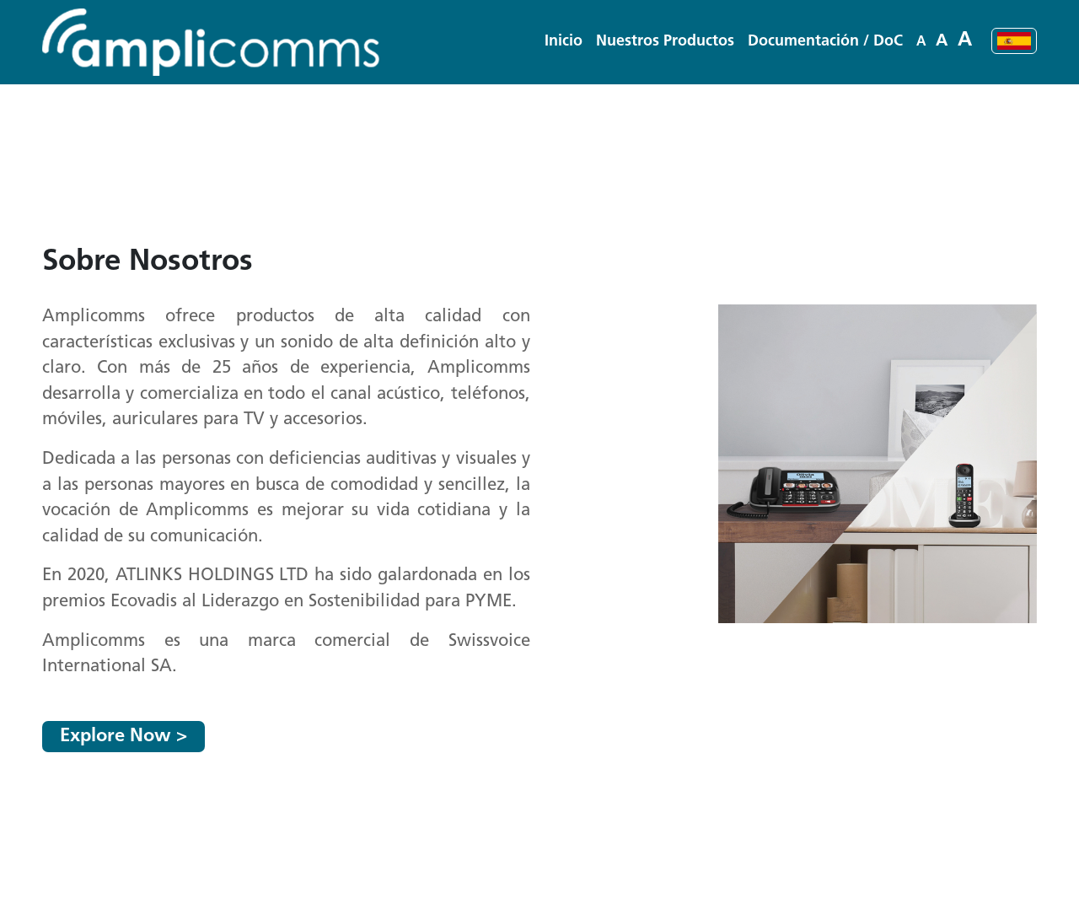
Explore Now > (123, 736)
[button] (665, 42)
